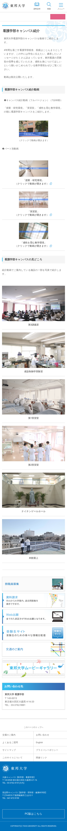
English (39, 742)
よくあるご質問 (10, 742)
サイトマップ (9, 750)
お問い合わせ (42, 735)
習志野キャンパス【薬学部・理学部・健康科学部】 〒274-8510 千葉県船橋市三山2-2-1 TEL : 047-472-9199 (24, 797)
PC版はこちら (33, 813)
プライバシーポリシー (47, 750)
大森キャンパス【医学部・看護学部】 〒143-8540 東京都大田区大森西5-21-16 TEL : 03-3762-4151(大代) (19, 782)
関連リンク (41, 757)
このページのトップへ (33, 727)
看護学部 (8, 16)
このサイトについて (12, 757)
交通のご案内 (8, 735)
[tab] (49, 6)
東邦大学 (15, 6)
